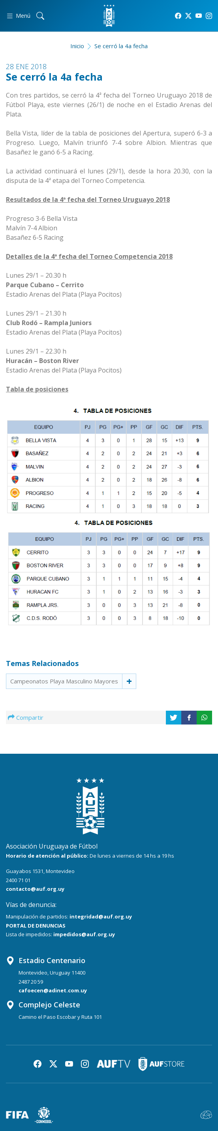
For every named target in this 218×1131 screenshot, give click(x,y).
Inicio (77, 46)
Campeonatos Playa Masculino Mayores (64, 681)
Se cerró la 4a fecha (121, 46)
